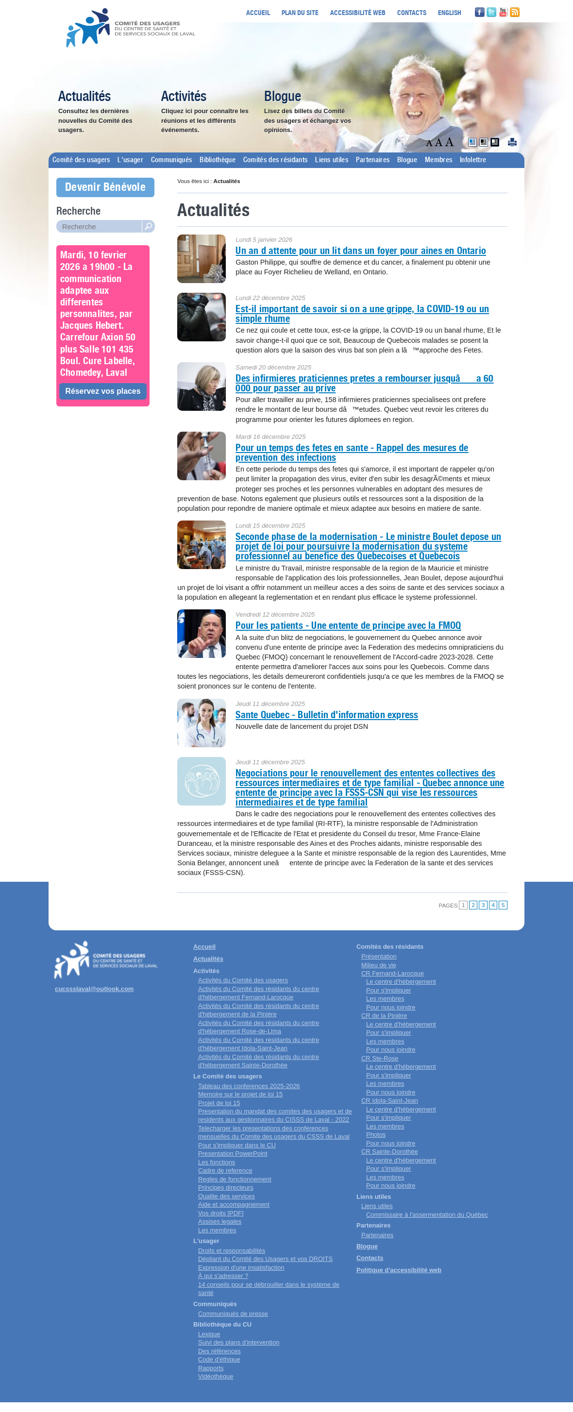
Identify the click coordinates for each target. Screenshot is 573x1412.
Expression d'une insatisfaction (241, 1267)
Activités (183, 97)
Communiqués (171, 160)
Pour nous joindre (391, 1007)
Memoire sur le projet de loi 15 (240, 1094)
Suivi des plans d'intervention (238, 1342)
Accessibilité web (358, 12)
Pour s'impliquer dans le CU (237, 1145)
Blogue (282, 97)
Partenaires (372, 160)
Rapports (211, 1368)
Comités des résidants (275, 160)
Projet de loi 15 (219, 1103)
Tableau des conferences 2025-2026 (249, 1086)
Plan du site (300, 12)
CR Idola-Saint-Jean (389, 1100)
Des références (219, 1351)
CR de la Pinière (384, 1015)
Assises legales (219, 1221)
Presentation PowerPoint (233, 1153)
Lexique (209, 1334)
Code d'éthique (219, 1359)
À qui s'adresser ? (223, 1275)
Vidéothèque (216, 1376)
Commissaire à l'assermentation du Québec (427, 1214)
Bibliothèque (218, 160)
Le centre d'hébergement (401, 981)
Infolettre (473, 160)
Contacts (411, 12)
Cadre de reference (225, 1170)
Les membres (217, 1230)
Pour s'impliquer (388, 990)
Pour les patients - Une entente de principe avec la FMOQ (348, 625)
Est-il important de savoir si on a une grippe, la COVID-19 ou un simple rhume (362, 313)
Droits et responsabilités (231, 1250)
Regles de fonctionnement (234, 1179)
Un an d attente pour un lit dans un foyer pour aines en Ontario (361, 250)
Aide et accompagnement (234, 1204)
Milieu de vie (378, 965)
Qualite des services (226, 1196)
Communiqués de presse (233, 1313)
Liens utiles (331, 160)
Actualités (84, 97)
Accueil (258, 12)
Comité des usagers (81, 160)
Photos (376, 1134)
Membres (438, 160)
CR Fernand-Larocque (392, 973)
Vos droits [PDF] (221, 1213)
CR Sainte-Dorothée (389, 1151)
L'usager (130, 160)
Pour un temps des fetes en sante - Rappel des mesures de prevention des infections (352, 452)
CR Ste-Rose (379, 1058)
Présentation (379, 956)
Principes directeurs (225, 1187)
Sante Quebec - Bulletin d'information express (327, 715)
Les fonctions (216, 1162)
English (449, 12)
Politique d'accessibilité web (398, 1270)
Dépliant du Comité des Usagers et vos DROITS (265, 1258)
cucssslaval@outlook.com (94, 988)
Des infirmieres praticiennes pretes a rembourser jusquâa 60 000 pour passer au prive (364, 383)
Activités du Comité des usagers (243, 980)
